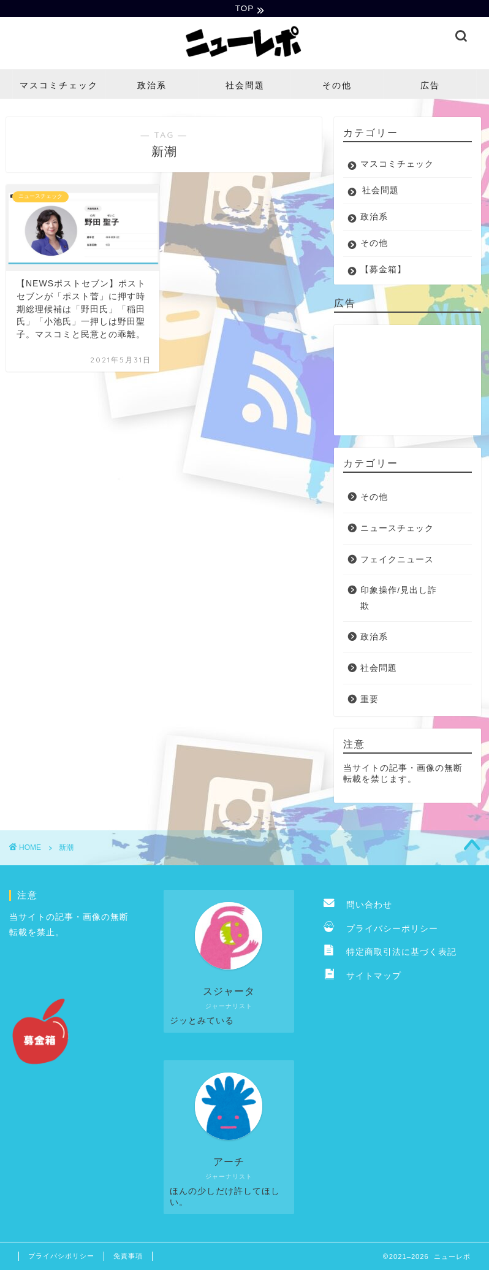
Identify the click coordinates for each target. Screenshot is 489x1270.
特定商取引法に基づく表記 (390, 953)
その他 (337, 86)
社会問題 (245, 86)
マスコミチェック (59, 86)
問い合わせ (358, 906)
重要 (369, 700)
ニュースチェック (397, 529)
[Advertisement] (404, 381)
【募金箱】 (383, 270)
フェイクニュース (397, 560)
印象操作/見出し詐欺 (398, 599)
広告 (430, 86)
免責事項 (128, 1257)
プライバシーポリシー (381, 930)
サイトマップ (362, 977)
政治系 (152, 86)
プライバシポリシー (61, 1257)
